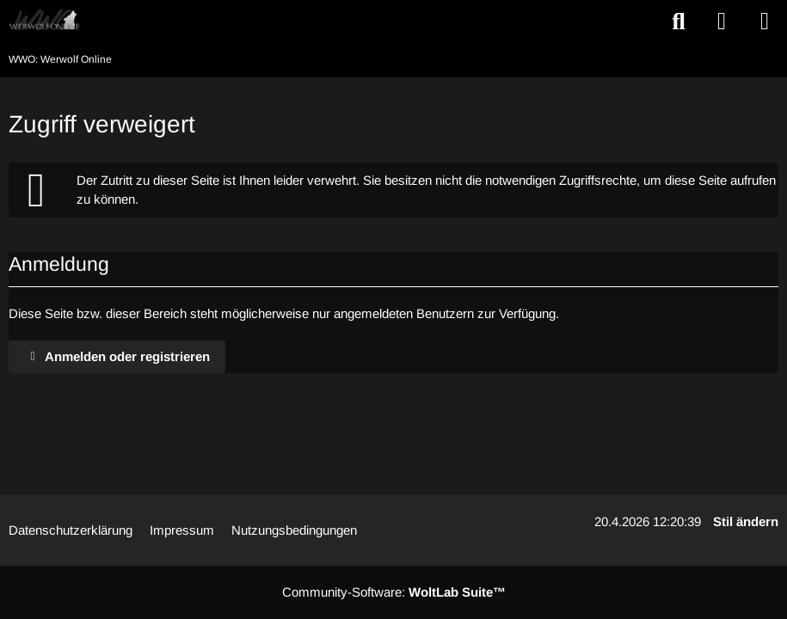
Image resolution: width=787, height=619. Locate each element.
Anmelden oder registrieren (117, 356)
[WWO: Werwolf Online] (44, 20)
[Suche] (678, 21)
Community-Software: (394, 592)
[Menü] (764, 21)
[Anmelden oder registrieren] (721, 21)
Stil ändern (745, 521)
